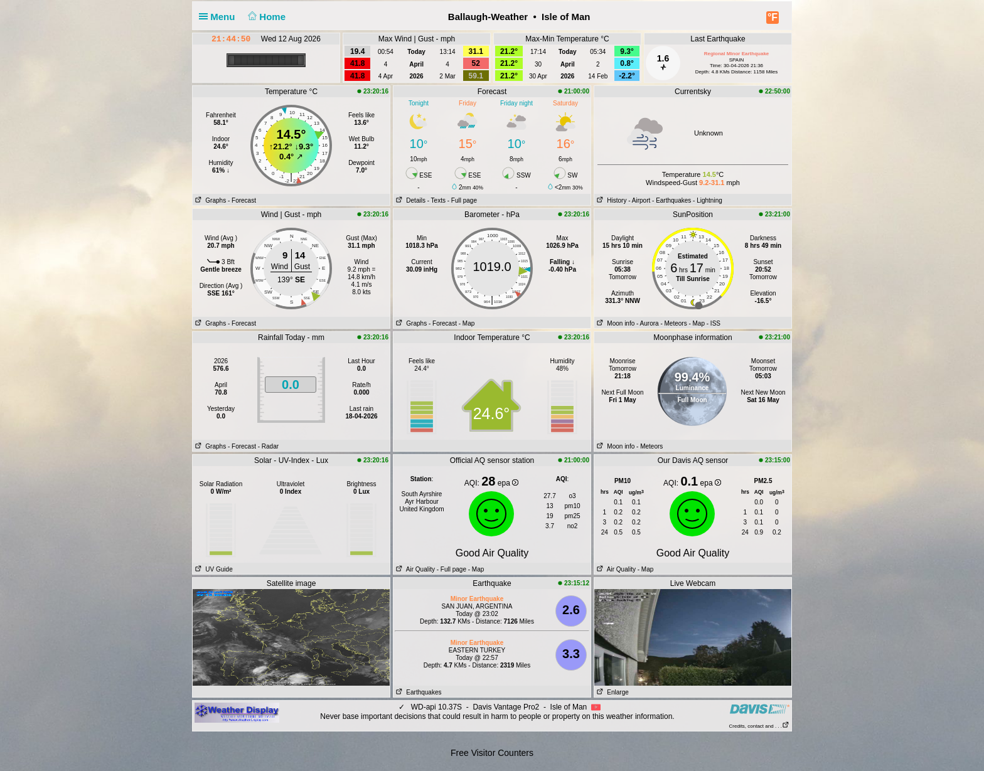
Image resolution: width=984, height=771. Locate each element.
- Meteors (673, 323)
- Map (467, 323)
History (610, 200)
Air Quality (414, 569)
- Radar (268, 446)
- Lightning (707, 200)
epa (508, 483)
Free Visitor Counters (492, 753)
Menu (219, 16)
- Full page (462, 200)
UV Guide (213, 569)
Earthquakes (417, 692)
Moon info (614, 323)
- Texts (436, 200)
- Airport (639, 200)
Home (265, 16)
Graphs (209, 200)
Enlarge (611, 692)
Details (409, 200)
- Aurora (647, 323)
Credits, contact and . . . (759, 726)
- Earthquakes (671, 200)
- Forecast (242, 200)
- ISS (713, 323)
